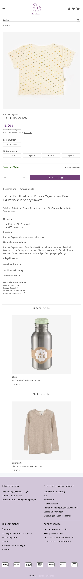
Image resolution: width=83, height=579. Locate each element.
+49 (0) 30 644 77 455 (53, 533)
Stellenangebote (9, 537)
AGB (46, 495)
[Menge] (15, 177)
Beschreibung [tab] (9, 189)
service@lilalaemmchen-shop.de (59, 537)
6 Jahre (51, 155)
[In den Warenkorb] (5, 30)
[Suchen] (78, 20)
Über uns (6, 529)
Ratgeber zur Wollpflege (13, 545)
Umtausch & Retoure (12, 495)
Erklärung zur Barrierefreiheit (57, 515)
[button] (69, 9)
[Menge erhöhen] (24, 177)
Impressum (49, 499)
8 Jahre (71, 155)
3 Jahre (12, 155)
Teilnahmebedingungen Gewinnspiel (61, 507)
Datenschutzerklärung (54, 491)
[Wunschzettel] (73, 9)
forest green (12, 144)
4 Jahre (32, 155)
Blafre (14, 377)
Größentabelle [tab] (27, 189)
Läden (5, 541)
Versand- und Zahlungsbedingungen (19, 499)
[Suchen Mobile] (40, 20)
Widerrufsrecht (51, 503)
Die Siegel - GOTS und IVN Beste (17, 533)
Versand (28, 132)
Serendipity (17, 463)
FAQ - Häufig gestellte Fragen (15, 491)
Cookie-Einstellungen (53, 511)
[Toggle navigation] (4, 9)
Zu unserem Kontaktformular (57, 541)
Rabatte (5, 549)
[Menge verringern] (5, 177)
